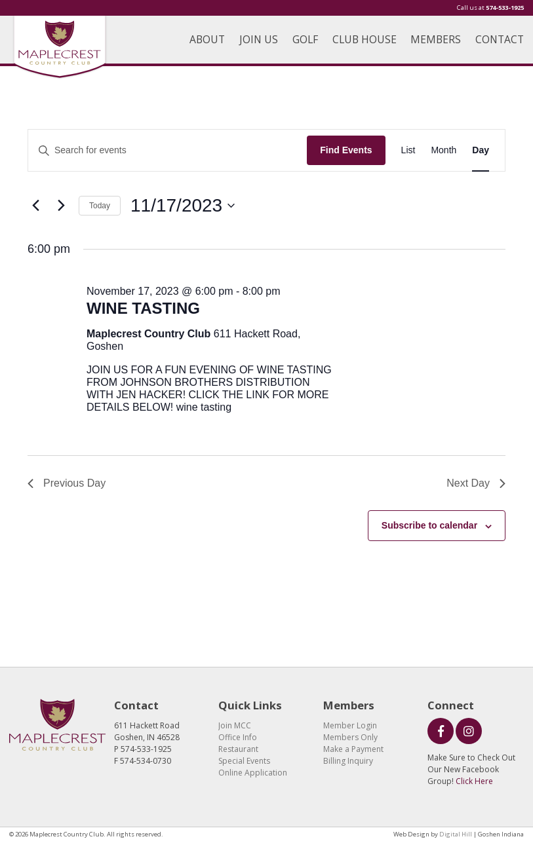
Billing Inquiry (348, 760)
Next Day (475, 483)
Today (99, 205)
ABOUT (207, 39)
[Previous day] (35, 206)
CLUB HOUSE (364, 39)
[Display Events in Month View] (443, 150)
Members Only (350, 737)
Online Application (252, 772)
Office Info (237, 737)
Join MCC (234, 725)
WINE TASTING (143, 308)
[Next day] (61, 206)
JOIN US (258, 39)
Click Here (474, 781)
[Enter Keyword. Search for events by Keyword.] (167, 150)
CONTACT (499, 39)
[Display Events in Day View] (480, 150)
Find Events (346, 150)
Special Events (244, 760)
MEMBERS (435, 39)
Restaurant (238, 749)
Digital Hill (455, 834)
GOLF (305, 39)
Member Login (350, 725)
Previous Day (67, 483)
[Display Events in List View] (408, 150)
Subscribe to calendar (429, 525)
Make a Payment (353, 749)
